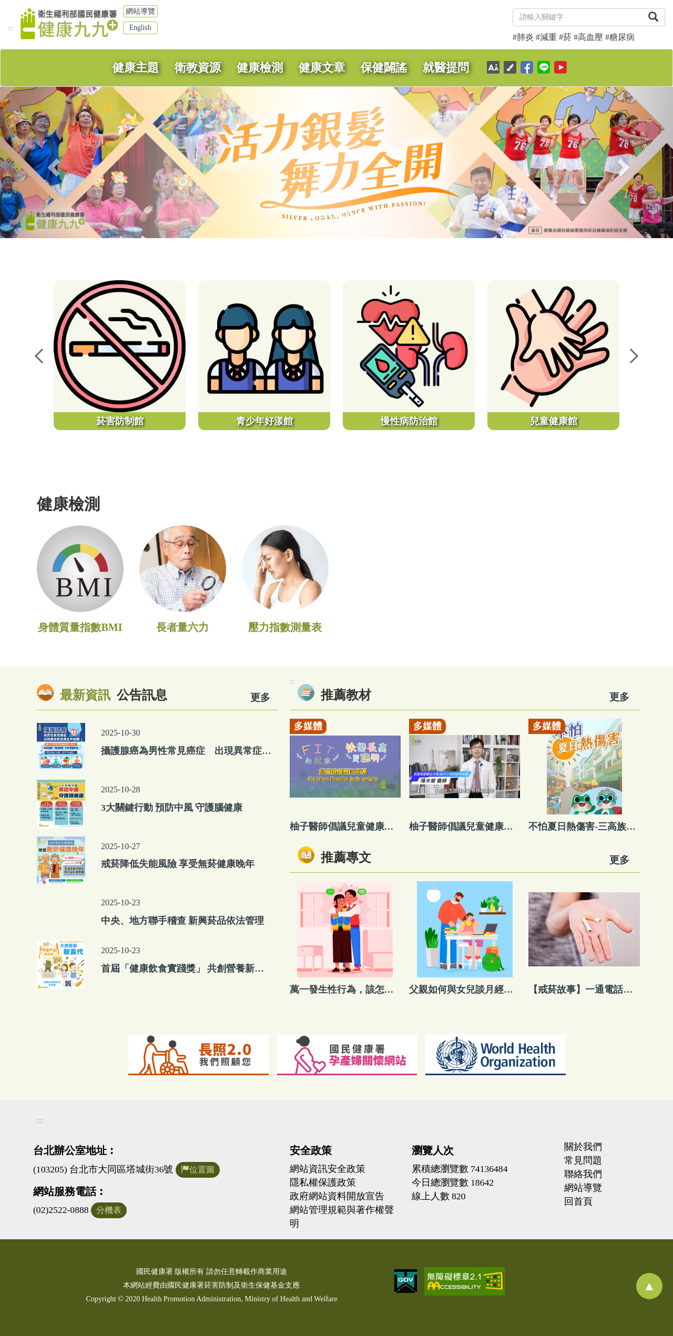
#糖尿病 (620, 37)
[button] (50, 162)
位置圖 (198, 1169)
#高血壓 (588, 37)
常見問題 (583, 1160)
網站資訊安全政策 (327, 1169)
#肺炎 (523, 37)
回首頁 (578, 1201)
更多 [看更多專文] (619, 859)
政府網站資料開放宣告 (337, 1196)
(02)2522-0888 (61, 1210)
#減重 (546, 37)
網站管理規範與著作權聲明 (342, 1217)
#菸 (565, 37)
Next (633, 355)
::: (11, 28)
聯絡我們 (583, 1174)
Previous (39, 355)
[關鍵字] (578, 17)
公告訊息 (142, 695)
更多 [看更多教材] (619, 696)
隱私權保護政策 (323, 1182)
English (140, 28)
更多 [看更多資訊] (260, 697)
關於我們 (583, 1146)
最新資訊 (85, 695)
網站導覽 (140, 11)
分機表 (108, 1210)
